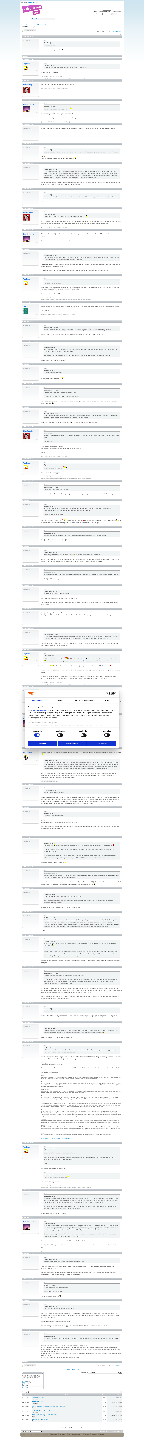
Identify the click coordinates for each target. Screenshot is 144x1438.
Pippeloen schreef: (50, 65)
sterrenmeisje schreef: (51, 150)
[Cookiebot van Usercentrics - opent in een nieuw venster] (107, 693)
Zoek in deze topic (117, 33)
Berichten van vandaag (42, 18)
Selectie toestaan (72, 743)
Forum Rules (25, 1387)
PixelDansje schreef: (50, 43)
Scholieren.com (111, 1431)
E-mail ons (103, 1431)
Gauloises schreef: (50, 106)
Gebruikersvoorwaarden (74, 1434)
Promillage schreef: (50, 941)
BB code (24, 1381)
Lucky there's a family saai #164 (42, 1419)
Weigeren (42, 743)
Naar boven (120, 1431)
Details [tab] (60, 700)
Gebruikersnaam (98, 11)
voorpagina (31, 2)
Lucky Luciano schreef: (51, 169)
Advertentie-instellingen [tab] (84, 700)
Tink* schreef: (48, 433)
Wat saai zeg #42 (30, 27)
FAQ (33, 18)
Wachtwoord (99, 13)
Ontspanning (40, 24)
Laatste (118, 31)
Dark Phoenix (28, 104)
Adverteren (53, 1434)
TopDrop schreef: (49, 370)
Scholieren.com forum (30, 24)
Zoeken (52, 18)
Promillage (27, 752)
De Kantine (48, 24)
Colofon (86, 1434)
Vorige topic (68, 1369)
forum (36, 2)
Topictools (110, 33)
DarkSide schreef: (49, 347)
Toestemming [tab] (37, 700)
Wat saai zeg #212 (38, 1401)
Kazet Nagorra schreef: (51, 413)
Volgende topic (75, 1369)
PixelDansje (28, 85)
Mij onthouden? (116, 11)
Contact (101, 1434)
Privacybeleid (62, 1434)
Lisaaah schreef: (49, 281)
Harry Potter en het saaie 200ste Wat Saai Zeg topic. (48, 1406)
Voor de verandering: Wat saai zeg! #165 (44, 1415)
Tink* (25, 306)
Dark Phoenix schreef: (51, 390)
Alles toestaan (102, 743)
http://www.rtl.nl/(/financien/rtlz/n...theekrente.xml (56, 1138)
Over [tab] (107, 700)
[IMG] (23, 1384)
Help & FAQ (94, 1434)
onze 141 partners (40, 710)
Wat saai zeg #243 (38, 1397)
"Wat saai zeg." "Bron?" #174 (41, 1410)
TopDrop (26, 64)
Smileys (24, 1382)
